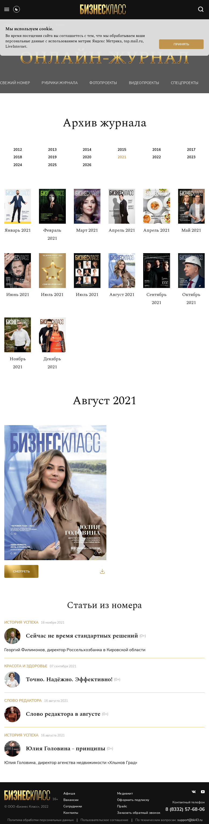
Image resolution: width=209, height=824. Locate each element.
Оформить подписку (133, 800)
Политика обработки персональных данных (41, 820)
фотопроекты (103, 83)
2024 (17, 165)
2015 (122, 149)
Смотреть (21, 571)
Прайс (122, 806)
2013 (52, 149)
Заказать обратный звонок (138, 813)
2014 (87, 149)
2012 (17, 149)
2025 (52, 165)
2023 (191, 157)
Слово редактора (23, 700)
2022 (156, 157)
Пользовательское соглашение (104, 820)
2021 (122, 157)
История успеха (21, 622)
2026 (87, 165)
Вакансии (71, 800)
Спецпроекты (184, 83)
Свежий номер (15, 83)
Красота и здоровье (25, 666)
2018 (17, 157)
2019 (52, 157)
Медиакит (125, 793)
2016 (156, 149)
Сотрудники (72, 806)
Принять (181, 44)
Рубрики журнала (60, 83)
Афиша (69, 793)
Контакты (70, 813)
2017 (191, 149)
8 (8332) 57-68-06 (185, 809)
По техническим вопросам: (169, 820)
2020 (87, 157)
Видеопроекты (144, 83)
